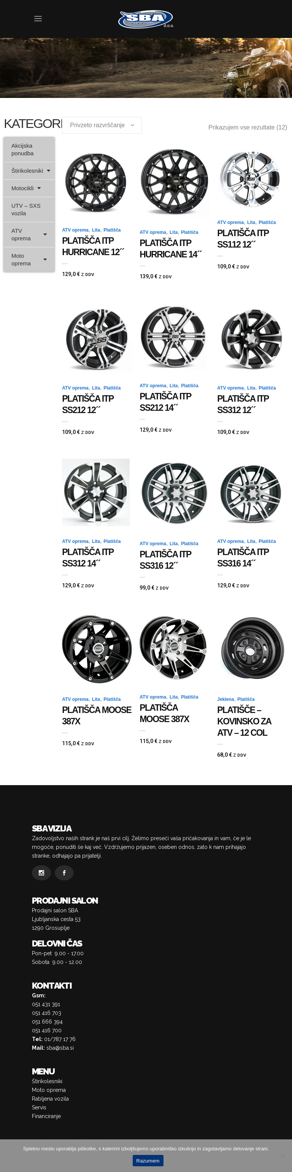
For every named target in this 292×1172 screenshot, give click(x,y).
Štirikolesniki (30, 170)
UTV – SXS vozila (26, 209)
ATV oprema (29, 234)
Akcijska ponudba (22, 149)
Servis (39, 1107)
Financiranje (46, 1116)
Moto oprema (29, 259)
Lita (96, 230)
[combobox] (102, 125)
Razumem (148, 1161)
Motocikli (26, 188)
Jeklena (225, 699)
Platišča (112, 230)
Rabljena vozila (50, 1099)
